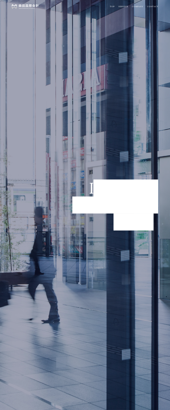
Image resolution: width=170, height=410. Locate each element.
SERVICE (123, 6)
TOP (112, 6)
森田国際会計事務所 (25, 6)
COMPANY (137, 6)
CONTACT (152, 6)
